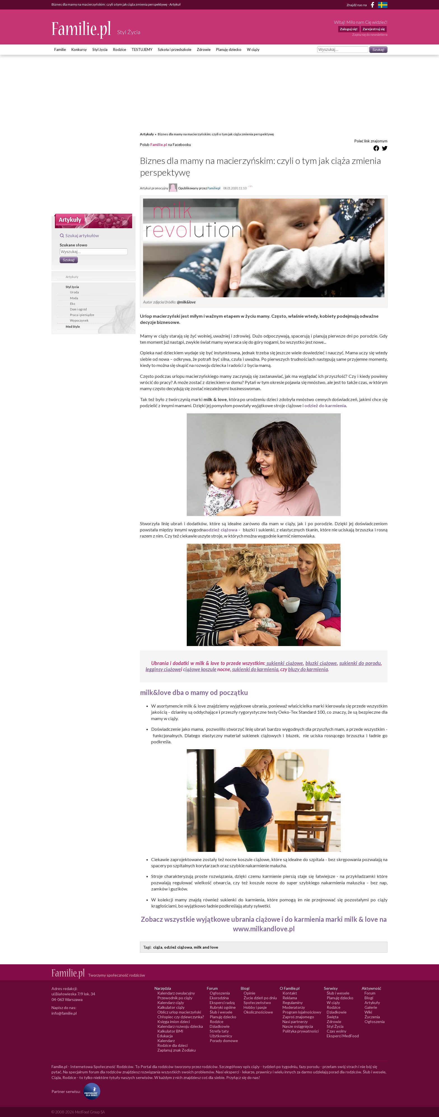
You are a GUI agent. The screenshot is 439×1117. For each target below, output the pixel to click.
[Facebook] (373, 5)
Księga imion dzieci (173, 1021)
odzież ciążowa (221, 529)
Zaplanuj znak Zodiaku (176, 1050)
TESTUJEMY (142, 49)
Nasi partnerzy (295, 1021)
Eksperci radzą (222, 1002)
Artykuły (72, 277)
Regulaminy (292, 1002)
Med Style (73, 326)
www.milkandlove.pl (264, 929)
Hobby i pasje (255, 1007)
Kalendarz (166, 1040)
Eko (72, 303)
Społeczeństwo (257, 1002)
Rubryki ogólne (223, 1007)
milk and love (206, 947)
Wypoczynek (79, 320)
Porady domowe (224, 1040)
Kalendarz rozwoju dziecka (180, 1026)
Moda (74, 298)
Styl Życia (335, 1026)
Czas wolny (336, 1031)
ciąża (157, 947)
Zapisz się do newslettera (369, 34)
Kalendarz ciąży (170, 1002)
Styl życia (100, 49)
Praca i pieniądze (82, 315)
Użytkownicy (221, 1035)
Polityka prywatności (300, 1031)
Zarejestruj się (374, 29)
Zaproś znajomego (298, 1016)
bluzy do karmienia (308, 669)
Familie (60, 49)
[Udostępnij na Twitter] (384, 149)
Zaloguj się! (349, 29)
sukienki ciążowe (284, 663)
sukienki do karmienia (255, 669)
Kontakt (289, 993)
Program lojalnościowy (301, 1012)
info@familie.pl (64, 1013)
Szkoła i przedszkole (174, 49)
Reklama (289, 997)
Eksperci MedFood (343, 1035)
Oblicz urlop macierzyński (179, 1012)
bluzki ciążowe (321, 663)
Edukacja (165, 1035)
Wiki (368, 1012)
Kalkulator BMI (170, 1031)
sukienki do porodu (360, 663)
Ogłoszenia (220, 993)
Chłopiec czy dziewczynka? (180, 1016)
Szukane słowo (73, 244)
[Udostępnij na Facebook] (376, 149)
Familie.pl (158, 144)
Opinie (249, 993)
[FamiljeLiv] (382, 5)
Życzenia (372, 1016)
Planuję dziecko (228, 49)
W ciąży (253, 49)
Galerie (371, 1007)
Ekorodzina (219, 997)
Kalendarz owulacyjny (176, 993)
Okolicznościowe (258, 1012)
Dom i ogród (78, 309)
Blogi (369, 997)
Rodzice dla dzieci (172, 1045)
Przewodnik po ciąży (174, 997)
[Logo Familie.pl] (82, 30)
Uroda (74, 292)
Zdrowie (204, 49)
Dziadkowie (220, 1026)
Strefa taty (219, 1031)
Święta (332, 1016)
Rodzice (119, 49)
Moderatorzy (293, 1007)
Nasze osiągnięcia (297, 1026)
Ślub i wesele (221, 1012)
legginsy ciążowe (163, 669)
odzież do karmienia (325, 405)
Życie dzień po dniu (260, 997)
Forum (370, 993)
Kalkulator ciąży (171, 1007)
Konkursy (79, 49)
